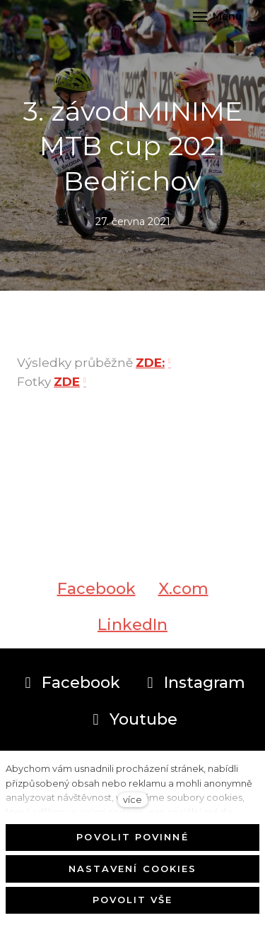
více (132, 799)
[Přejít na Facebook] (70, 683)
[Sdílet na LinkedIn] (132, 630)
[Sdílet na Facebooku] (96, 593)
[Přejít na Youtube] (132, 719)
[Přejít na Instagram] (194, 683)
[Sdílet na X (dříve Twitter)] (183, 593)
